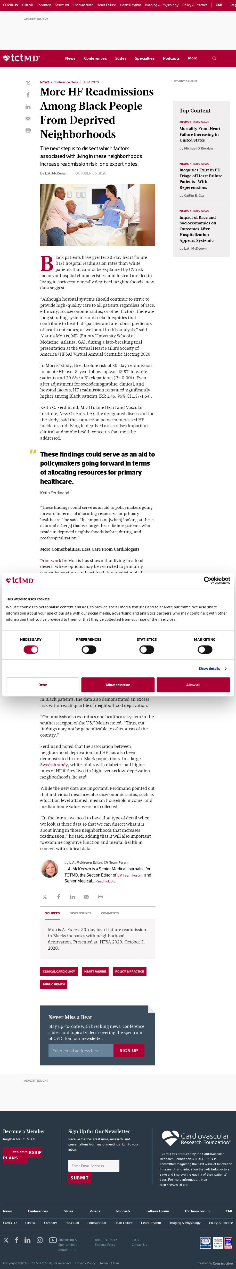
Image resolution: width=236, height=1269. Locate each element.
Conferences (95, 58)
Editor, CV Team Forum (114, 862)
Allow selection (117, 684)
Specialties (145, 58)
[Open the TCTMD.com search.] (214, 58)
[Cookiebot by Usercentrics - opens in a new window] (207, 580)
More (192, 58)
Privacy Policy (85, 1263)
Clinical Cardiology (59, 971)
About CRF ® (67, 1250)
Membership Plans (23, 1155)
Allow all (193, 684)
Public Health (54, 984)
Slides (121, 58)
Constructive (223, 1263)
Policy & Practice (129, 971)
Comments (113, 913)
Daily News (202, 122)
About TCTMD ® (106, 1239)
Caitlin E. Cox (195, 197)
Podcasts (171, 58)
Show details (209, 668)
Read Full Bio (107, 880)
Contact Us (139, 1244)
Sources (53, 913)
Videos (95, 1211)
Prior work (50, 560)
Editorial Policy (105, 1244)
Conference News (68, 82)
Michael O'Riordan (199, 149)
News (70, 58)
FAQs (135, 1239)
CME (219, 5)
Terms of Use (109, 1263)
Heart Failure (95, 971)
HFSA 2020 (94, 82)
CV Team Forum (131, 874)
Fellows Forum (158, 1211)
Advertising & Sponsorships (67, 1241)
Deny (42, 684)
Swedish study (54, 764)
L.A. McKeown (57, 173)
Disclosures (82, 913)
